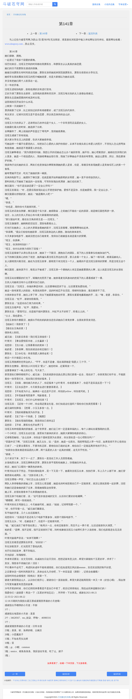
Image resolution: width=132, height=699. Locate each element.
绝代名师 (43, 680)
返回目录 (66, 674)
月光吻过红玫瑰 (19, 14)
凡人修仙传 (77, 680)
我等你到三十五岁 (66, 680)
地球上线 (109, 680)
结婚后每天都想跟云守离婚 (92, 680)
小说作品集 (109, 4)
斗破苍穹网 (14, 4)
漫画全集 (96, 4)
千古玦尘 (16, 680)
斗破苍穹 (50, 680)
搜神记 (56, 680)
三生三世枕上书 (33, 680)
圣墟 (104, 680)
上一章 (15, 674)
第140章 (43, 33)
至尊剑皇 (23, 680)
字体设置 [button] (123, 4)
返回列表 (93, 33)
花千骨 (116, 680)
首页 (8, 14)
